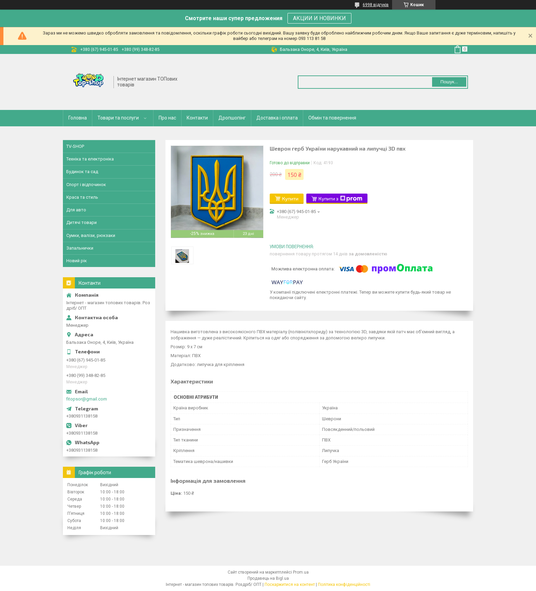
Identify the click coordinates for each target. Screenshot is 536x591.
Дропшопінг (232, 118)
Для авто (76, 209)
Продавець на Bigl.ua (268, 578)
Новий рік (76, 260)
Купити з (340, 199)
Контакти (197, 118)
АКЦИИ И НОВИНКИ (319, 18)
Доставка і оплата (277, 118)
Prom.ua (301, 572)
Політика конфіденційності (344, 584)
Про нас (167, 118)
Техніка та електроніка (90, 158)
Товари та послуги (118, 118)
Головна (77, 118)
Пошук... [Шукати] (449, 81)
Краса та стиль (82, 197)
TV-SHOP (75, 146)
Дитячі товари (81, 222)
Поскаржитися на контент (290, 584)
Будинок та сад (82, 171)
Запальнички (79, 248)
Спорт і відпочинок (86, 184)
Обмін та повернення (332, 118)
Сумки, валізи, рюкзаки (90, 235)
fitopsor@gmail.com (86, 399)
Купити (290, 198)
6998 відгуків (376, 4)
